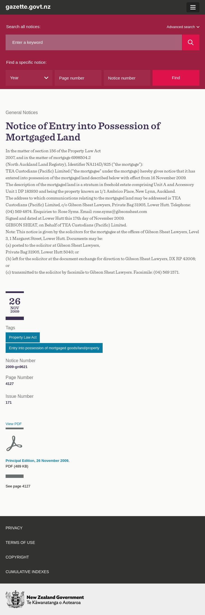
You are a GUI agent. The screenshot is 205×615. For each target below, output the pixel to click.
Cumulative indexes (27, 571)
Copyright (17, 557)
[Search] (190, 42)
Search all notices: (23, 26)
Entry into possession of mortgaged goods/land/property (54, 348)
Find (176, 77)
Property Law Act (22, 337)
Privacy (14, 528)
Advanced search (183, 27)
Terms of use (20, 542)
